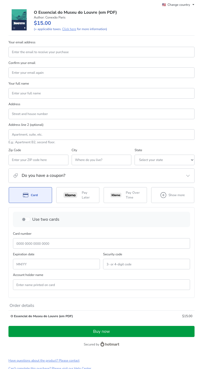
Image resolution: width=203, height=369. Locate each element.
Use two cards (45, 219)
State (106, 150)
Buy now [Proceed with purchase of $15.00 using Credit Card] (101, 269)
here (58, 352)
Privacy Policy (143, 338)
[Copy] (42, 316)
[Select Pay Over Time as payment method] (125, 195)
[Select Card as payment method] (30, 195)
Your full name (18, 83)
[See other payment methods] (172, 195)
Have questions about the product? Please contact (44, 298)
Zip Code (14, 150)
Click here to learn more (72, 324)
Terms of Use (121, 338)
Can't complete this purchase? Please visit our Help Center (49, 306)
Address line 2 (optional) (26, 125)
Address (14, 104)
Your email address (21, 42)
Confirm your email (21, 63)
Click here (69, 29)
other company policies (175, 338)
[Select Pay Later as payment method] (78, 195)
